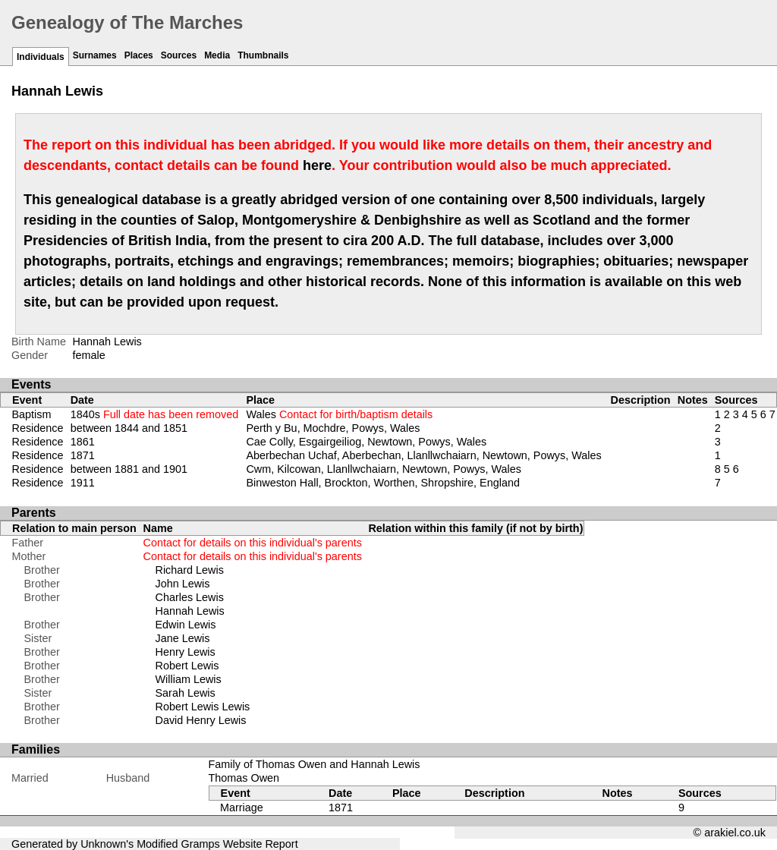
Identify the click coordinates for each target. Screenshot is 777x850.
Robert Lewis (187, 666)
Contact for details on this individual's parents (252, 543)
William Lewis (189, 679)
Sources (179, 55)
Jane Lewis (183, 638)
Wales (339, 414)
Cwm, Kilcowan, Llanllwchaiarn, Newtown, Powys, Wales (383, 469)
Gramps (200, 844)
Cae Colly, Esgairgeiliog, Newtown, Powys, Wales (366, 442)
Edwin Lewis (186, 625)
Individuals (40, 57)
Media (217, 55)
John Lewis (183, 584)
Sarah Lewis (185, 693)
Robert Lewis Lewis (203, 706)
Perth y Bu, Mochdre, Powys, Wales (333, 428)
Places (138, 55)
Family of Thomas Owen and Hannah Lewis (314, 764)
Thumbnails (263, 55)
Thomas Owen (244, 778)
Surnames (95, 55)
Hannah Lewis (190, 611)
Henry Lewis (185, 652)
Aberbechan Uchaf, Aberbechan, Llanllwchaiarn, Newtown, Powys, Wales (423, 455)
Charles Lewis (190, 597)
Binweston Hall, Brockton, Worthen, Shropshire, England (383, 483)
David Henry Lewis (201, 720)
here (317, 165)
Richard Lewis (190, 570)
